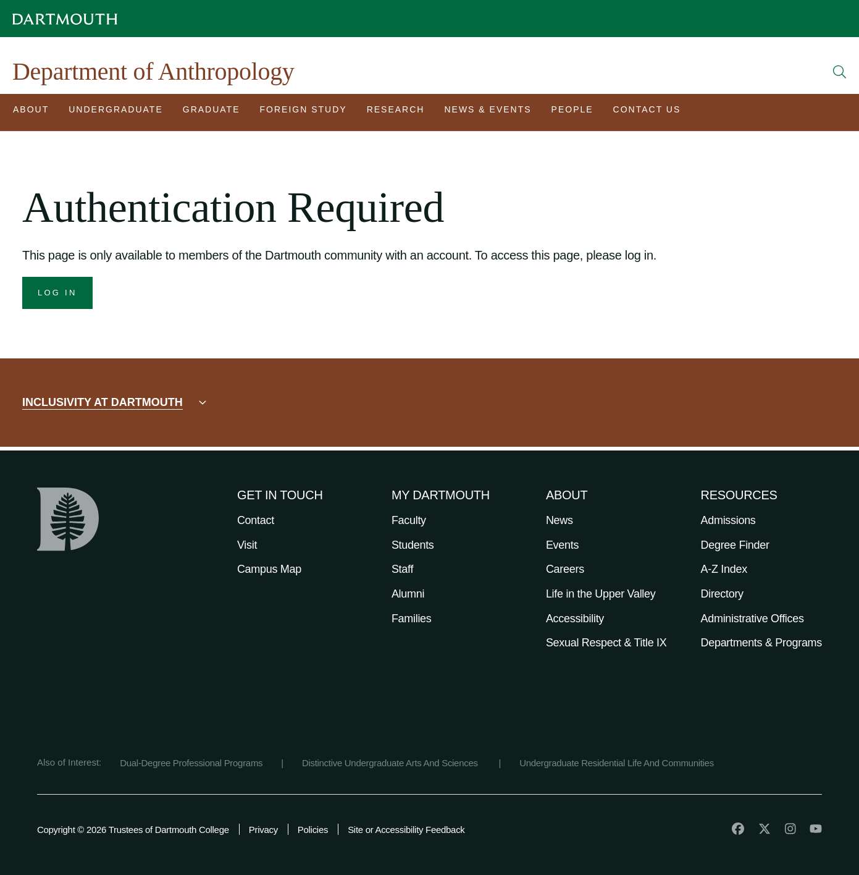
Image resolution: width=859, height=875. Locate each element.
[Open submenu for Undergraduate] (116, 112)
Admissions (728, 520)
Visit (247, 545)
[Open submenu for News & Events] (487, 112)
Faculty (409, 520)
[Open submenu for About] (31, 112)
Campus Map (269, 569)
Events (562, 545)
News (559, 520)
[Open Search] (840, 71)
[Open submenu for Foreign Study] (303, 112)
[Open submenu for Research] (396, 112)
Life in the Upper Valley (601, 594)
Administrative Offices (752, 618)
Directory (722, 594)
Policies (313, 829)
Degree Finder (735, 545)
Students (413, 545)
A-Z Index (724, 569)
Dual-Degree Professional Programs (191, 763)
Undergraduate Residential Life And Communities (616, 763)
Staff (402, 569)
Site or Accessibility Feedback (406, 829)
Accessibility (575, 618)
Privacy (263, 829)
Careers (565, 569)
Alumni (408, 594)
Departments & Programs (761, 642)
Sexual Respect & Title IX (606, 642)
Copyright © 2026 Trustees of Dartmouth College (133, 829)
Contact (255, 520)
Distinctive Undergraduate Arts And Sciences (391, 763)
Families (412, 618)
